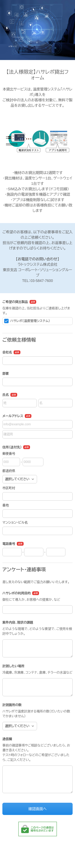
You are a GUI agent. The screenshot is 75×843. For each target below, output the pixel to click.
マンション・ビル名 (15, 522)
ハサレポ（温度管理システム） (27, 321)
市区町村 (8, 488)
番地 (5, 505)
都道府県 (8, 471)
